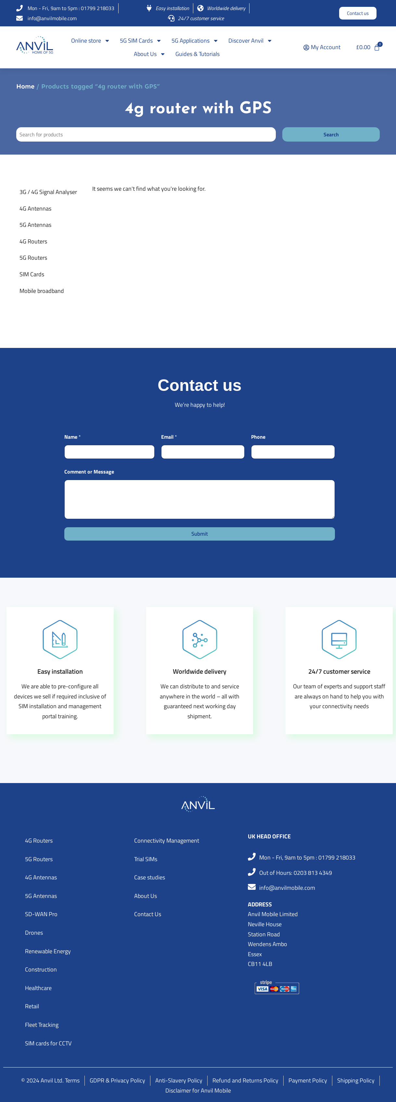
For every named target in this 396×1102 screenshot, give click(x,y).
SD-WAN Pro (41, 914)
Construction (41, 969)
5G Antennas (35, 224)
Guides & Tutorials (197, 53)
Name (72, 437)
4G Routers (33, 241)
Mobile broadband (41, 290)
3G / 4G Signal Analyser (48, 191)
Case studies (149, 877)
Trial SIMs (145, 859)
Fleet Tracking (41, 1024)
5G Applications (195, 40)
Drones (34, 932)
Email (169, 437)
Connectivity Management (166, 840)
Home (25, 86)
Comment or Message (89, 472)
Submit (199, 534)
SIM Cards (31, 274)
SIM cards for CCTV (48, 1043)
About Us (150, 54)
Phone (258, 437)
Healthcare (38, 988)
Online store (90, 40)
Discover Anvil (250, 40)
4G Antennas (35, 208)
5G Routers (33, 257)
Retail (32, 1006)
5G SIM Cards (141, 40)
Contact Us (147, 914)
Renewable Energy (48, 951)
